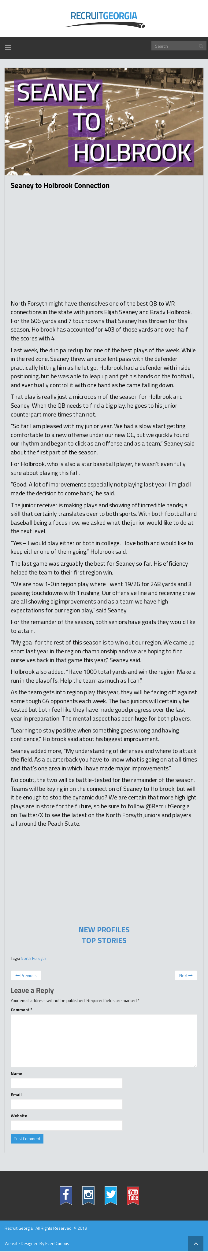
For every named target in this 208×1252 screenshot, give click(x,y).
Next (186, 975)
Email (16, 1095)
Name (16, 1073)
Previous (26, 975)
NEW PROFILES (104, 929)
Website (19, 1116)
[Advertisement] (104, 247)
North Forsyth (33, 958)
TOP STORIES (104, 940)
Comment (21, 1010)
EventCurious (57, 1243)
